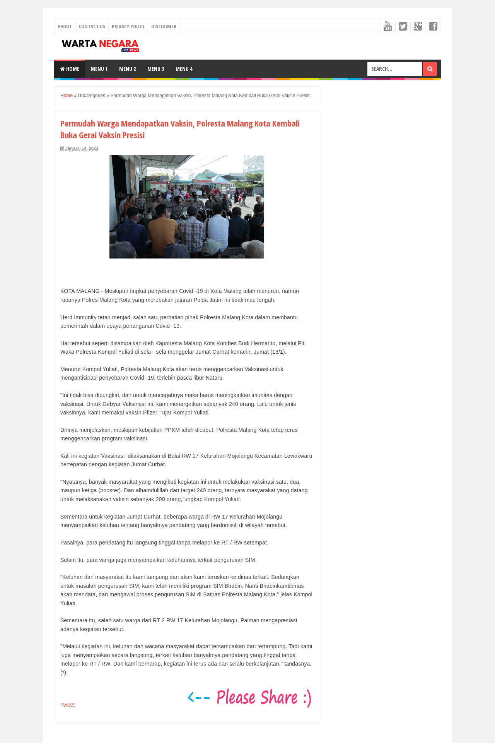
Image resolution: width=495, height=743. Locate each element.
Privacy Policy (128, 26)
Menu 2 (127, 68)
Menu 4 (184, 68)
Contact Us (92, 26)
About (65, 26)
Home (69, 68)
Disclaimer (163, 26)
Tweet (67, 705)
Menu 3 (155, 68)
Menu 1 (99, 68)
